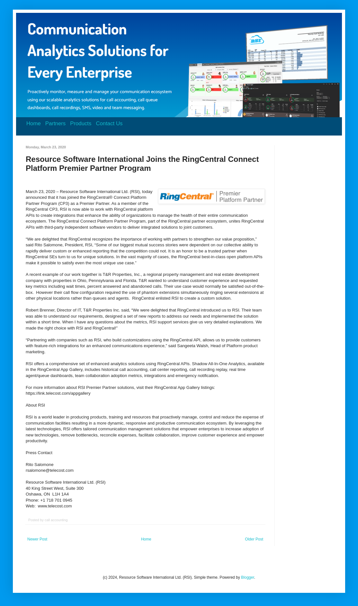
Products (80, 123)
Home (33, 123)
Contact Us (109, 123)
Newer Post (37, 539)
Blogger (247, 577)
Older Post (254, 539)
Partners (55, 123)
